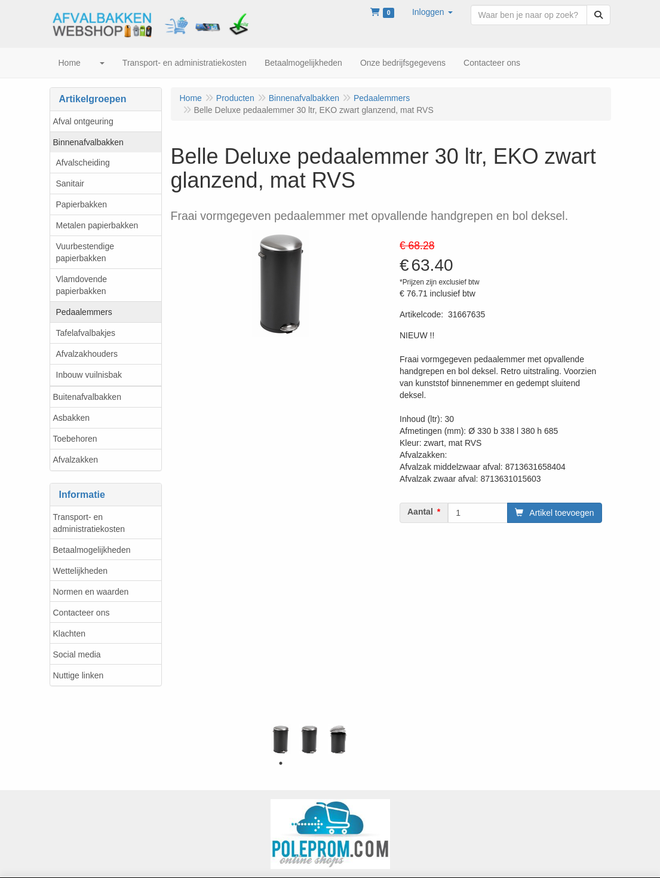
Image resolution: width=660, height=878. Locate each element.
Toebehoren (75, 438)
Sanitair (70, 183)
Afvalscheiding (83, 162)
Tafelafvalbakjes (86, 333)
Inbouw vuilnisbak (89, 375)
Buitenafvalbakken (87, 397)
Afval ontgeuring (83, 121)
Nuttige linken (78, 675)
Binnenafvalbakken (88, 142)
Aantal (420, 511)
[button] (432, 12)
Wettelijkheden (80, 571)
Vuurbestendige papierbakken (85, 252)
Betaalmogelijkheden (92, 550)
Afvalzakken (75, 459)
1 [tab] (281, 763)
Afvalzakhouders (87, 354)
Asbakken (71, 418)
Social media (77, 654)
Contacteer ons (81, 612)
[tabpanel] (281, 739)
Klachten (69, 633)
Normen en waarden (91, 591)
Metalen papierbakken (97, 225)
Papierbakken (82, 204)
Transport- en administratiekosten (89, 523)
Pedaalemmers (84, 312)
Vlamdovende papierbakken (82, 285)
